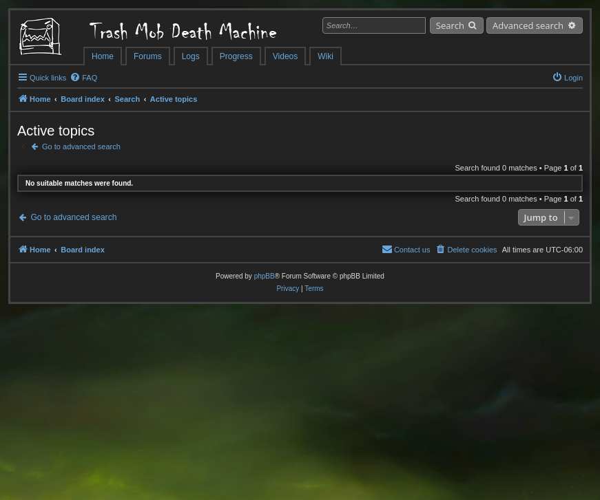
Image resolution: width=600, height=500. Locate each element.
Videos (285, 56)
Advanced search (528, 25)
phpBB (264, 276)
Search (450, 25)
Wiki (325, 56)
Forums (148, 56)
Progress (236, 56)
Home (103, 56)
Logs (191, 56)
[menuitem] (83, 77)
